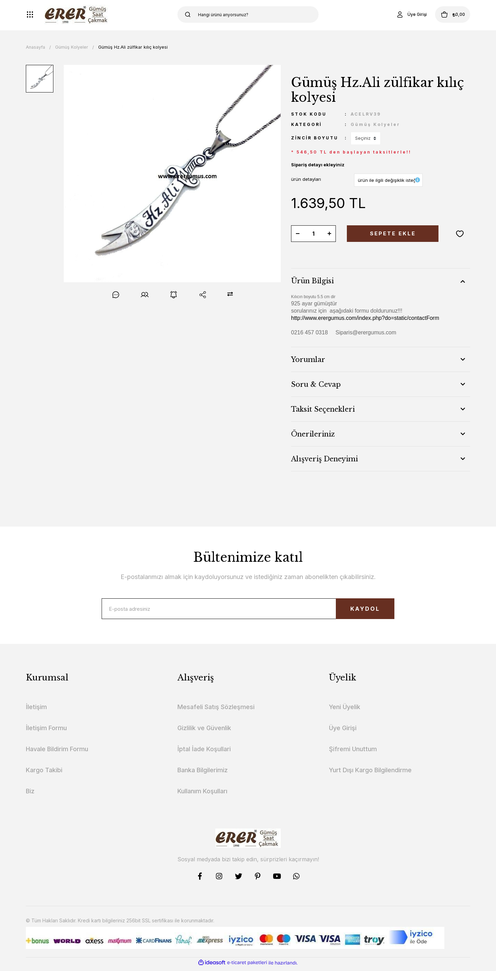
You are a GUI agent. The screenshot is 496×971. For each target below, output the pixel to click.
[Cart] (447, 14)
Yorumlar (308, 359)
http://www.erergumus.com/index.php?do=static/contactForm (365, 318)
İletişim (36, 710)
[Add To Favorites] (460, 233)
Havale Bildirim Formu (57, 752)
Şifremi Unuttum (353, 752)
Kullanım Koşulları (202, 794)
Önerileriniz (313, 434)
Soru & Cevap (316, 384)
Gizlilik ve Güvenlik (204, 731)
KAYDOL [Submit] (357, 610)
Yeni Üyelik (344, 710)
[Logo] (77, 14)
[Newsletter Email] (248, 610)
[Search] (248, 14)
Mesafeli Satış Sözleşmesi (216, 710)
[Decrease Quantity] (297, 234)
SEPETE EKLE (393, 233)
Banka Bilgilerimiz (202, 773)
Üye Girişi (342, 731)
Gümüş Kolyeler (375, 124)
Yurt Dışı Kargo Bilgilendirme (370, 773)
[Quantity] (313, 234)
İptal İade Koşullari (204, 752)
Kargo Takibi (44, 773)
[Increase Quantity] (329, 234)
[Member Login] (400, 14)
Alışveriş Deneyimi (324, 459)
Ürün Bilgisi (312, 281)
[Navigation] (30, 14)
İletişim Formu (46, 731)
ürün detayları (306, 179)
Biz (30, 794)
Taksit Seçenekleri (323, 409)
